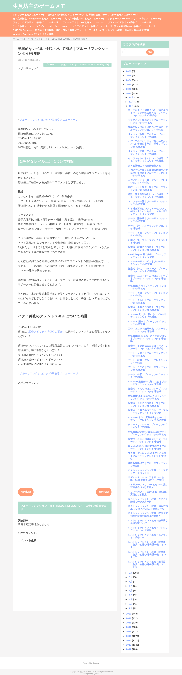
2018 (129, 622)
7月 (131, 581)
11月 (131, 101)
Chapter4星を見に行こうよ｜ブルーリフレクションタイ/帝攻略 (147, 397)
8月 (131, 577)
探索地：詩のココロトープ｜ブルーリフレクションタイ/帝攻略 (148, 270)
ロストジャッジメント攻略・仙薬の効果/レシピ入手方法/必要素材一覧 (148, 507)
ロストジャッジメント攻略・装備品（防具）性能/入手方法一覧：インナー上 (147, 545)
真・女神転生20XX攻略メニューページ (134, 26)
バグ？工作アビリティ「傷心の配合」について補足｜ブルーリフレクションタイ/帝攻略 (148, 144)
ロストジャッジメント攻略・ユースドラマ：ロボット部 (148, 471)
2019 (129, 618)
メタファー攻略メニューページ (29, 14)
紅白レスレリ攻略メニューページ (73, 30)
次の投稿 (26, 491)
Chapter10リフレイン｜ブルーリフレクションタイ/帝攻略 (148, 262)
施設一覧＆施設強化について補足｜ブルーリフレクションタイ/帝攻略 (148, 195)
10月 (131, 106)
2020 (129, 613)
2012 (129, 649)
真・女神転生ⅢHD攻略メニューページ (85, 18)
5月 (131, 590)
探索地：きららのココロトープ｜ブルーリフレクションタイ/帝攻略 (148, 390)
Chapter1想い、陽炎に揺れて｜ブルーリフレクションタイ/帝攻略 (147, 447)
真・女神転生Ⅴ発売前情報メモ (144, 165)
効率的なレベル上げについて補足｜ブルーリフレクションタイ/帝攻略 (148, 128)
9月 (131, 572)
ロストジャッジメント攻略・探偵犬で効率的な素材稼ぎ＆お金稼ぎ (148, 514)
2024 (129, 80)
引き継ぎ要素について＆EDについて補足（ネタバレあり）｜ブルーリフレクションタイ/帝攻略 (148, 211)
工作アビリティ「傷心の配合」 (46, 331)
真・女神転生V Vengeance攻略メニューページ (37, 18)
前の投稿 (103, 491)
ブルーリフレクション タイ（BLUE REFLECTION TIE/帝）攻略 (77, 65)
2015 (129, 636)
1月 (131, 608)
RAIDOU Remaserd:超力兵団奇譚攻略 (33, 30)
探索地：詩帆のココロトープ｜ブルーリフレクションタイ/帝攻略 (148, 248)
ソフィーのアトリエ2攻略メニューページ (129, 22)
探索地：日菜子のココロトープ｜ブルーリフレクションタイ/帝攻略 (148, 411)
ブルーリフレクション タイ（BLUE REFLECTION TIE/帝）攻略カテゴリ (63, 507)
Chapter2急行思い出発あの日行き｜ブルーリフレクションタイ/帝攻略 (147, 433)
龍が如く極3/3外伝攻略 (137, 30)
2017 (129, 627)
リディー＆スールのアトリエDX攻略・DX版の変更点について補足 (146, 478)
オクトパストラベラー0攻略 (107, 30)
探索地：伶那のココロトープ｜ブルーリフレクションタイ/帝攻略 (148, 404)
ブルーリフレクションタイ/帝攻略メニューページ (48, 119)
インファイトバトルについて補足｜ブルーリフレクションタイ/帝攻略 (148, 159)
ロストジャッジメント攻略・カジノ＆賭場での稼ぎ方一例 (148, 500)
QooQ (96, 674)
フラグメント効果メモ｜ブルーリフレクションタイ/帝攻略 (148, 121)
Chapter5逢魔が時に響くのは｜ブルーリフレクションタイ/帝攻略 (147, 383)
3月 (131, 599)
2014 (129, 640)
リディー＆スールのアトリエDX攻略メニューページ (135, 18)
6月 (131, 586)
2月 (131, 603)
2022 (129, 89)
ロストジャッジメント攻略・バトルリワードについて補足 (148, 529)
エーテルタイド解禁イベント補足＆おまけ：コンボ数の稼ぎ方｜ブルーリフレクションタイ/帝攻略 (148, 113)
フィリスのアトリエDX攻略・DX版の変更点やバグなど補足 (147, 486)
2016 (129, 631)
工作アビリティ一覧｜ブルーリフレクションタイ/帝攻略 (148, 181)
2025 (129, 75)
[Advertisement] (65, 91)
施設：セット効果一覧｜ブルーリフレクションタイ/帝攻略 (148, 188)
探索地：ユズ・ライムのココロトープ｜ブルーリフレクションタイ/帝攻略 (148, 278)
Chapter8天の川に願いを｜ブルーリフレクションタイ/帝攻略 (147, 315)
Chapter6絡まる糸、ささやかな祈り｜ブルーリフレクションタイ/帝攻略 (147, 338)
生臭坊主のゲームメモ (39, 6)
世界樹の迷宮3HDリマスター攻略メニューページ (111, 14)
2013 (129, 644)
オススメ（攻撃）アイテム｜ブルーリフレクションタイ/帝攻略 (148, 135)
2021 (129, 93)
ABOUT (66, 26)
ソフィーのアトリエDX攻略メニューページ (83, 22)
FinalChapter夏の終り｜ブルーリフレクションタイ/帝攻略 (147, 255)
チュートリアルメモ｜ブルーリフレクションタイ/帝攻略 (148, 425)
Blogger (96, 663)
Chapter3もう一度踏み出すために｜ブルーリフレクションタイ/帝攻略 (147, 418)
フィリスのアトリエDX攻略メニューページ (35, 22)
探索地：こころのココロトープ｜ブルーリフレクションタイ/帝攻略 (148, 440)
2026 (129, 71)
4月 (131, 595)
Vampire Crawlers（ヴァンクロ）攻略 (33, 34)
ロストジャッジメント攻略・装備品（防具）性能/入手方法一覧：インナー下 (147, 555)
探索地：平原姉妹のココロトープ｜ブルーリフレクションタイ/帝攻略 (148, 347)
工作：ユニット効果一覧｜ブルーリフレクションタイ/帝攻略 (148, 330)
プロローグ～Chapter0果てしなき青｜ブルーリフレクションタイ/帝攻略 (147, 456)
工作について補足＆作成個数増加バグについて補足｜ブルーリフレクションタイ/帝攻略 (148, 173)
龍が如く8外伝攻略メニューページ (66, 14)
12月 (131, 97)
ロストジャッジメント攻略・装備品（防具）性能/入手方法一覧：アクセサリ (147, 564)
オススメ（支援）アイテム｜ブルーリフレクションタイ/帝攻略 (148, 152)
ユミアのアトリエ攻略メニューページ (92, 26)
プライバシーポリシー (47, 26)
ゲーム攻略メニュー (23, 26)
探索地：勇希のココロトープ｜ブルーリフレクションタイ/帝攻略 (148, 308)
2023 (129, 84)
